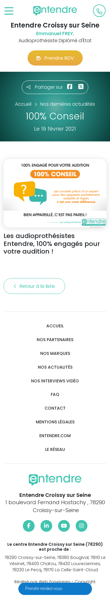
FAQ (55, 394)
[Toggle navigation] (8, 11)
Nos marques (55, 353)
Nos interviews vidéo (55, 381)
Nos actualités (55, 367)
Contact (55, 408)
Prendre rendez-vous (44, 588)
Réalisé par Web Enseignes (42, 582)
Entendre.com (55, 435)
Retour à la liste (34, 286)
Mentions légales (55, 422)
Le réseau (55, 449)
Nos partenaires (55, 339)
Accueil (55, 326)
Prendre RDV (55, 58)
